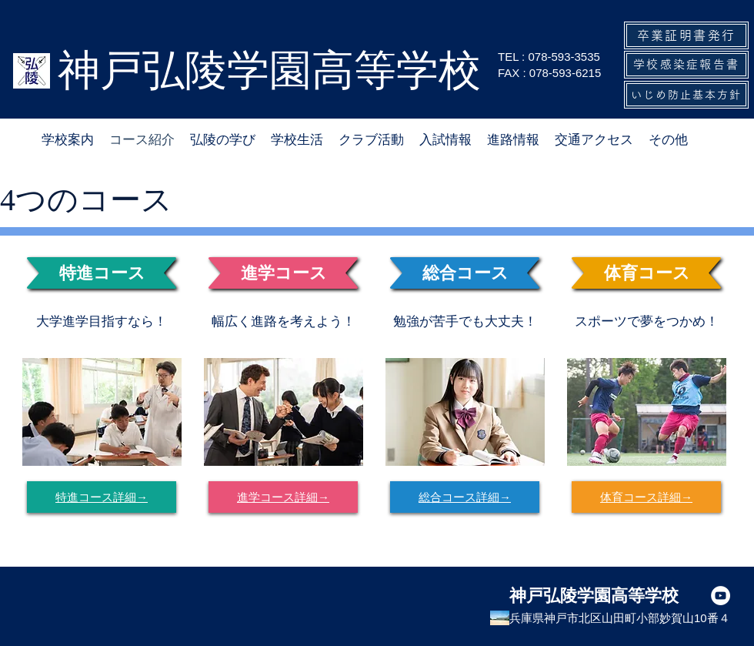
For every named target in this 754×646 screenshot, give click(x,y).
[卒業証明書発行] (686, 35)
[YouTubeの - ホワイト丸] (720, 595)
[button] (297, 140)
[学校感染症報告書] (686, 65)
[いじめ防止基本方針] (686, 95)
